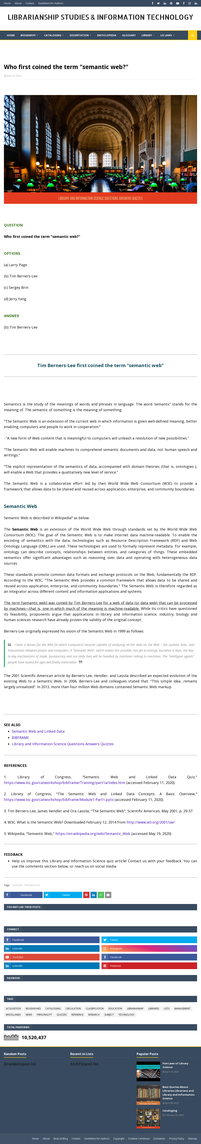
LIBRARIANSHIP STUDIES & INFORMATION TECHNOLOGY (100, 17)
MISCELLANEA (13, 1014)
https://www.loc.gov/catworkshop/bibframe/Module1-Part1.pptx (59, 799)
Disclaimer (159, 1138)
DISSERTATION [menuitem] (79, 35)
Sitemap (192, 1138)
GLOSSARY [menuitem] (129, 35)
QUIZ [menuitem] (35, 44)
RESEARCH (94, 1014)
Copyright (118, 1138)
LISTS (166, 1008)
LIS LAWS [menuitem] (166, 35)
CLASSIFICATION (95, 1008)
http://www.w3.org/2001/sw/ (151, 822)
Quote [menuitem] (52, 44)
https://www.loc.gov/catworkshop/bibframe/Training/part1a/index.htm (64, 782)
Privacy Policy (176, 1138)
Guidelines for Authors (50, 3)
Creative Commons (139, 1138)
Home (7, 3)
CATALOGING (53, 1008)
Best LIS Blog (61, 1138)
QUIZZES (17, 885)
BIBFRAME (20, 737)
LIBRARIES (153, 1008)
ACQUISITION (13, 1008)
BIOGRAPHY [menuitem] (28, 35)
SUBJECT (109, 1014)
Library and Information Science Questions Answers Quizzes (63, 743)
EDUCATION (115, 1008)
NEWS (29, 1014)
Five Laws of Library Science (175, 1065)
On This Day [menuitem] (15, 44)
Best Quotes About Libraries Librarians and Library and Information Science (179, 1092)
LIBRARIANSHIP (135, 1008)
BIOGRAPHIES (33, 1008)
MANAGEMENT (182, 1008)
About (18, 3)
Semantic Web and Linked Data (38, 731)
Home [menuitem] (11, 35)
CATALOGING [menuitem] (52, 35)
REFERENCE (77, 1014)
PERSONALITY (44, 1014)
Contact (30, 3)
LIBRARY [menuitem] (147, 35)
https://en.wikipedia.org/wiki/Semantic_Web (92, 833)
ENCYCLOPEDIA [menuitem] (106, 35)
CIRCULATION (73, 1008)
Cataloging (170, 1110)
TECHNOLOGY (32, 885)
